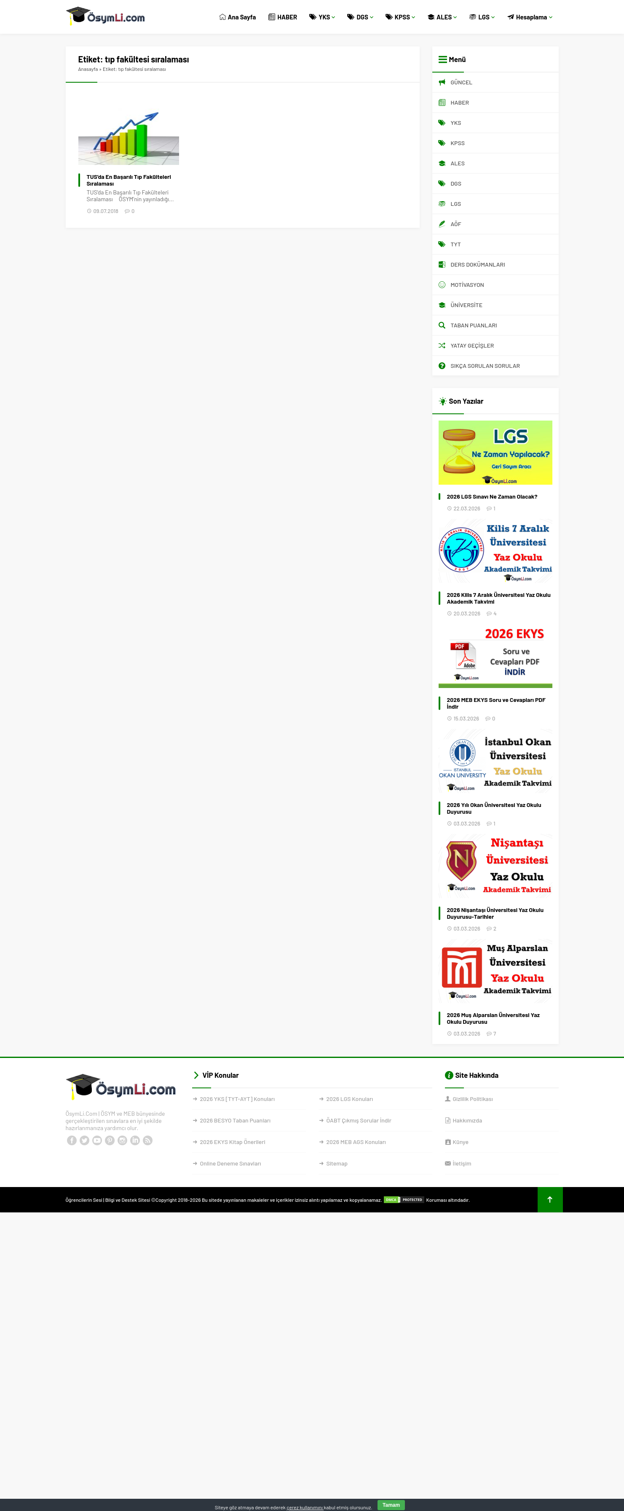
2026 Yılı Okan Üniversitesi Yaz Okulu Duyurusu (494, 808)
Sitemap (337, 1163)
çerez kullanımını (305, 1507)
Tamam (391, 1505)
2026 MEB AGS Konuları (356, 1141)
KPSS (400, 17)
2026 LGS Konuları (350, 1098)
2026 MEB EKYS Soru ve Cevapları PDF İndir (496, 703)
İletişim (462, 1163)
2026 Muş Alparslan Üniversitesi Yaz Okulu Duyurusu (493, 1018)
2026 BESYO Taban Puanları (235, 1120)
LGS (482, 17)
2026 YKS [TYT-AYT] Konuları (237, 1098)
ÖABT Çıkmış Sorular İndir (359, 1120)
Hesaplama (529, 17)
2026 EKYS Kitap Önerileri (232, 1141)
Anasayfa (88, 69)
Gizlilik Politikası (473, 1098)
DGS (360, 17)
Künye (461, 1141)
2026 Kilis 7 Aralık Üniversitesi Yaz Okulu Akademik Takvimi (499, 598)
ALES (442, 17)
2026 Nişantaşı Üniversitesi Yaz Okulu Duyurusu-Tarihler (495, 913)
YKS (322, 17)
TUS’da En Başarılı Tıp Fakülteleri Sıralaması (129, 180)
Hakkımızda (467, 1120)
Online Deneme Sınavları (230, 1163)
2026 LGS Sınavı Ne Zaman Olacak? (492, 496)
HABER (282, 17)
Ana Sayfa (237, 17)
